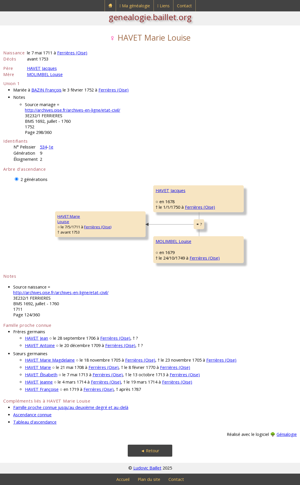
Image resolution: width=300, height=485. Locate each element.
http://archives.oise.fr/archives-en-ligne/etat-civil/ (72, 110)
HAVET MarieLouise (68, 219)
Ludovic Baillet (147, 468)
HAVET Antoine (40, 345)
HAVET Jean (36, 338)
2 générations (34, 179)
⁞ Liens (163, 5)
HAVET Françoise (42, 389)
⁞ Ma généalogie (135, 5)
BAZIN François (46, 90)
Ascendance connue (32, 414)
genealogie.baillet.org (150, 17)
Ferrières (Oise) (72, 53)
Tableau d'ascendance (35, 422)
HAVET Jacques (42, 68)
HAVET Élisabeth (41, 374)
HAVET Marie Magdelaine (50, 360)
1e (51, 147)
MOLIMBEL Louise (45, 74)
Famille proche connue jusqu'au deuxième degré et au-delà (70, 407)
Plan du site (149, 479)
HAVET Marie (38, 367)
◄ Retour (150, 450)
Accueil (122, 479)
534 (43, 147)
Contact (184, 5)
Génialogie (287, 434)
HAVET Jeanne (39, 382)
